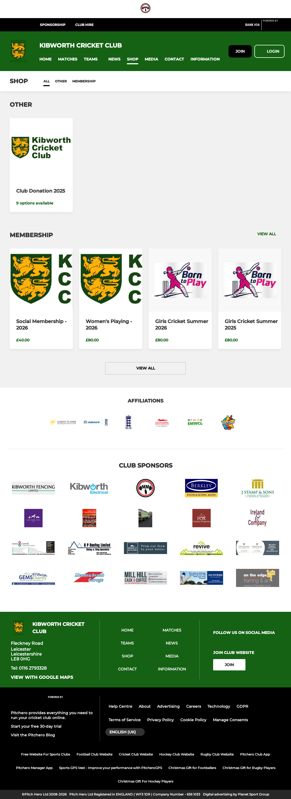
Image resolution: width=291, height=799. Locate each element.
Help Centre (120, 706)
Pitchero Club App (255, 754)
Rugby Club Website (217, 754)
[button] (45, 59)
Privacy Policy (160, 719)
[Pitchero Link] (274, 27)
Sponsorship (52, 25)
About (145, 706)
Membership (84, 81)
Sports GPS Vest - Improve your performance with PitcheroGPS (110, 768)
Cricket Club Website (136, 754)
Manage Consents (230, 719)
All (46, 81)
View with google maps (42, 677)
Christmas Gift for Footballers (192, 768)
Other (61, 81)
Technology (218, 706)
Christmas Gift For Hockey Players (145, 781)
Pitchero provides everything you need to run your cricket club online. (52, 715)
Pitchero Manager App (34, 768)
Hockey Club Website (176, 754)
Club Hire (84, 25)
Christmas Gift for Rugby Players (249, 768)
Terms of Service (125, 719)
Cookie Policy (193, 719)
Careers (193, 706)
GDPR (242, 706)
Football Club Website (94, 754)
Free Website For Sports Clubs (45, 754)
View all (269, 233)
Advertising (168, 706)
